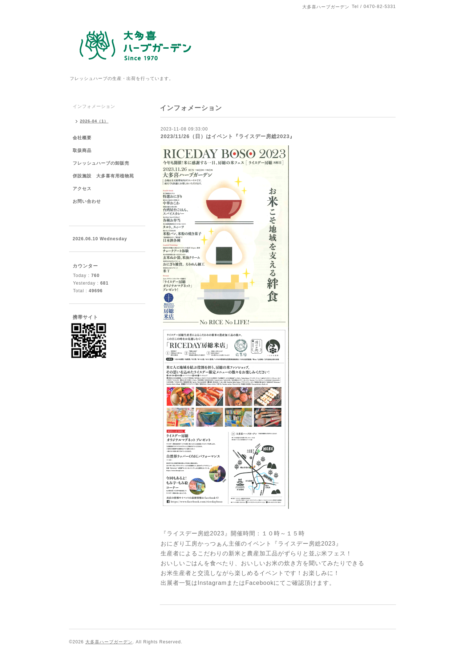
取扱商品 (82, 150)
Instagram (212, 583)
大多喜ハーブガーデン (109, 641)
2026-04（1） (94, 121)
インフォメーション (94, 106)
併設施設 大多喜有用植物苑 (103, 175)
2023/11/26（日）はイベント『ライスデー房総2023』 (228, 136)
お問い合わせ (87, 201)
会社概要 (82, 137)
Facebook (259, 583)
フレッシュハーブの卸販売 (101, 163)
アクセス (82, 188)
